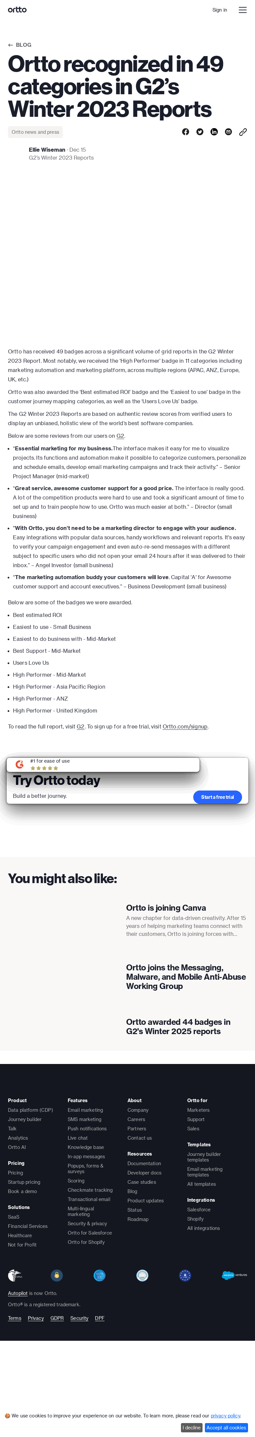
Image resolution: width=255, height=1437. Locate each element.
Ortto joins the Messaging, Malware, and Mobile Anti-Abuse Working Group (186, 1029)
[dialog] (127, 1423)
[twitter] (200, 132)
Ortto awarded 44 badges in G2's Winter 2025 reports (178, 1116)
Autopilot (18, 1401)
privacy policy (225, 1415)
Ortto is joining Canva (166, 924)
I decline (192, 1427)
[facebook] (185, 132)
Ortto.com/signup (185, 726)
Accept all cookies (226, 1427)
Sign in (219, 10)
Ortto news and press (35, 132)
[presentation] (62, 935)
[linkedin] (214, 132)
